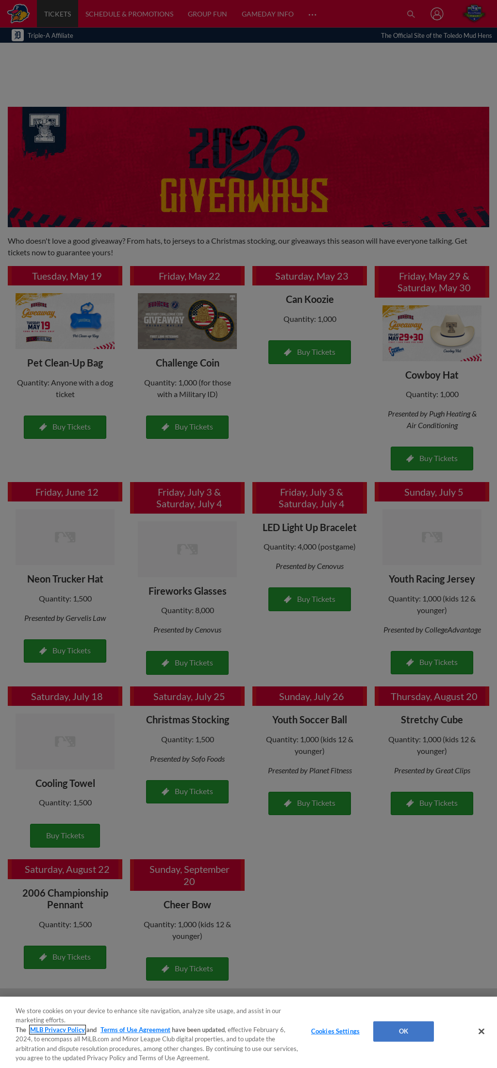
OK (403, 1031)
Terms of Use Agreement (135, 1030)
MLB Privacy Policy (57, 1030)
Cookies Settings (335, 1031)
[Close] (481, 1031)
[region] (248, 1032)
